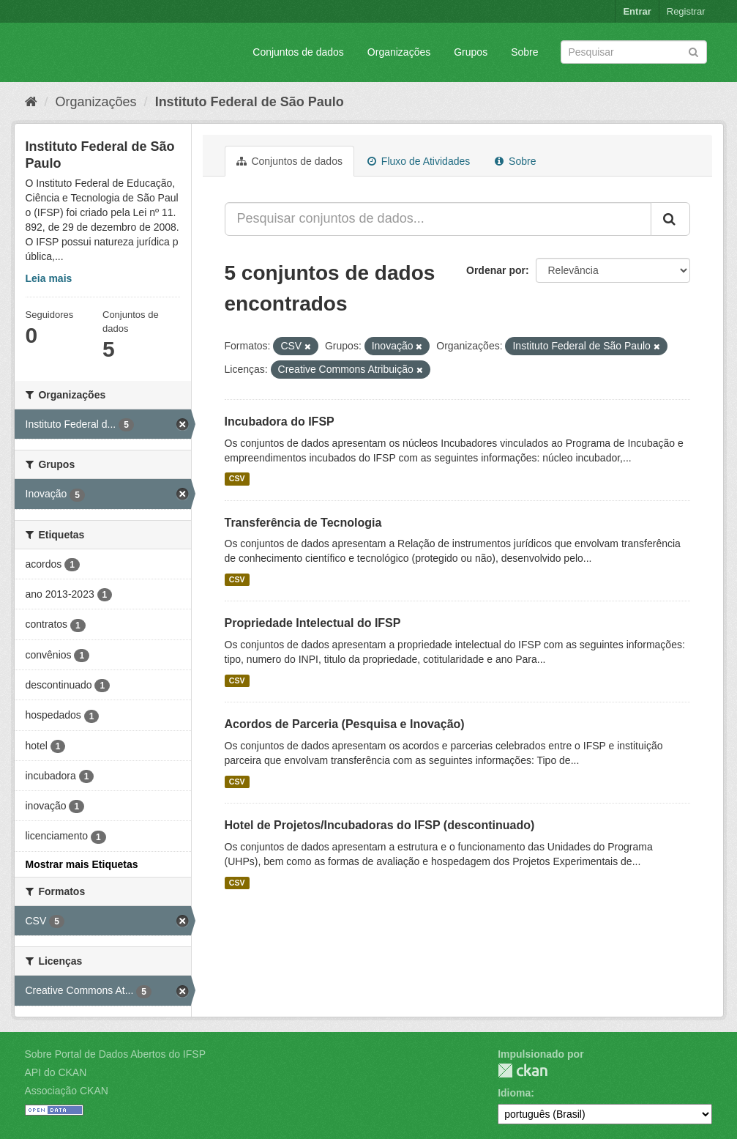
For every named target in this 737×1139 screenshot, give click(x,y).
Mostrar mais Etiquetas (82, 864)
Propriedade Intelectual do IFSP (313, 623)
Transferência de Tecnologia (303, 522)
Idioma (514, 1093)
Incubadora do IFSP (279, 421)
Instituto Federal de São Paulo (249, 101)
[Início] (31, 101)
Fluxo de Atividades (418, 161)
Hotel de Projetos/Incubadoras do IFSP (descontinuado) (380, 825)
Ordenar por (495, 270)
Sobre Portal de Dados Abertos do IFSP (115, 1054)
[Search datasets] (634, 52)
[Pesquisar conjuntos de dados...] (438, 219)
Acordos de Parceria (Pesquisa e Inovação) (345, 724)
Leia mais (49, 278)
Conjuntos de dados (298, 52)
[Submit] (693, 51)
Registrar (686, 11)
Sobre (524, 52)
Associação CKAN (66, 1091)
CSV (237, 479)
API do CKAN (56, 1072)
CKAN (522, 1070)
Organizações (398, 52)
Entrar (637, 11)
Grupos (470, 52)
